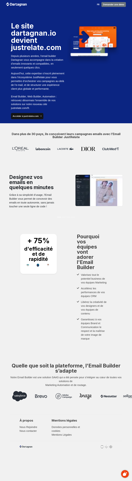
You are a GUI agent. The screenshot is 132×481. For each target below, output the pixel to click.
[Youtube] (102, 446)
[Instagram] (110, 446)
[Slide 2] (64, 217)
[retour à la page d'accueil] (16, 4)
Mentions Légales (62, 434)
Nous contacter (28, 430)
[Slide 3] (68, 217)
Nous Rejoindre (28, 427)
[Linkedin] (106, 446)
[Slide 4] (73, 217)
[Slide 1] (59, 217)
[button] (98, 4)
